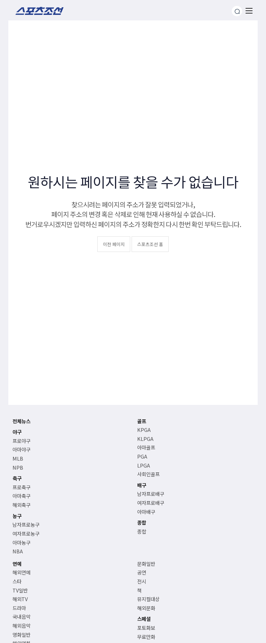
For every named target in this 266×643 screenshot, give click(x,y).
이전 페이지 (114, 244)
